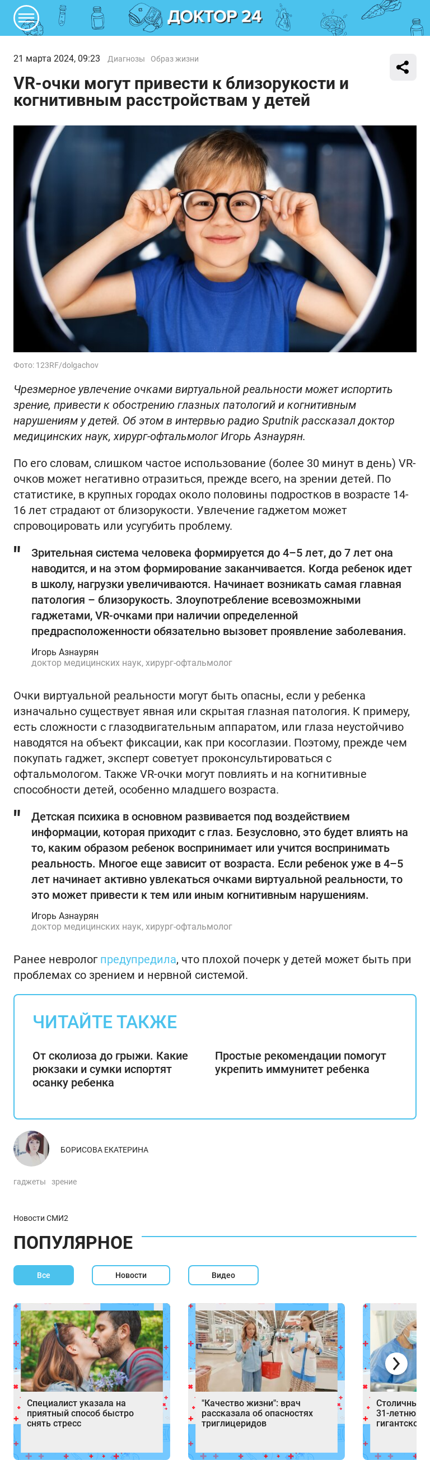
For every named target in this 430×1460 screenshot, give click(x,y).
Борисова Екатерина (104, 1149)
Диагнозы (126, 58)
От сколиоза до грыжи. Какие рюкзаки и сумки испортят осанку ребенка (110, 1069)
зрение (64, 1182)
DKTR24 (215, 18)
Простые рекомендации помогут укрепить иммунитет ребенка (300, 1062)
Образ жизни (175, 58)
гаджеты (29, 1182)
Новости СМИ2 (40, 1218)
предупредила (136, 959)
